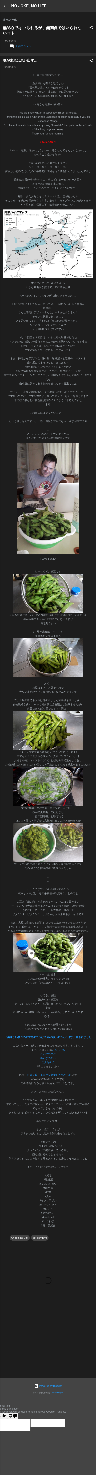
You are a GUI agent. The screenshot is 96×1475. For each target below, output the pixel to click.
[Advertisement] (48, 1348)
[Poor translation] (12, 1416)
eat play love (40, 1237)
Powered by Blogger (48, 1385)
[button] (91, 28)
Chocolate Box (19, 1237)
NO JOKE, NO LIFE (28, 5)
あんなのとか (48, 1058)
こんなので (48, 1062)
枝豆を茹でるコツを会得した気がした (49, 1074)
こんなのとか (48, 1054)
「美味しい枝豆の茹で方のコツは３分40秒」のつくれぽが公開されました (48, 1037)
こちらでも (58, 1049)
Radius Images (57, 1393)
